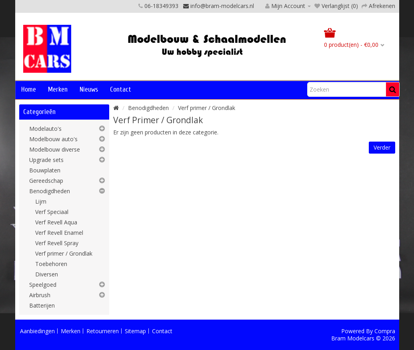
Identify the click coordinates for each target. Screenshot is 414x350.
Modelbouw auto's (53, 139)
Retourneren (102, 331)
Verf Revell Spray (56, 243)
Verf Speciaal (51, 212)
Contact (120, 89)
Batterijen (42, 305)
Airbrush (39, 295)
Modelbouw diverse (54, 149)
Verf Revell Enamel (59, 232)
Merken (58, 89)
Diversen (46, 274)
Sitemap (135, 331)
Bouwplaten (44, 170)
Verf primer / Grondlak (63, 253)
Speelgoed (42, 284)
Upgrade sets (46, 160)
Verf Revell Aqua (56, 222)
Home (28, 89)
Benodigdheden (49, 191)
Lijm (40, 201)
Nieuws (89, 89)
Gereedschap (46, 180)
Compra (384, 331)
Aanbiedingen (37, 331)
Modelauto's (45, 128)
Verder (382, 147)
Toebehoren (51, 264)
